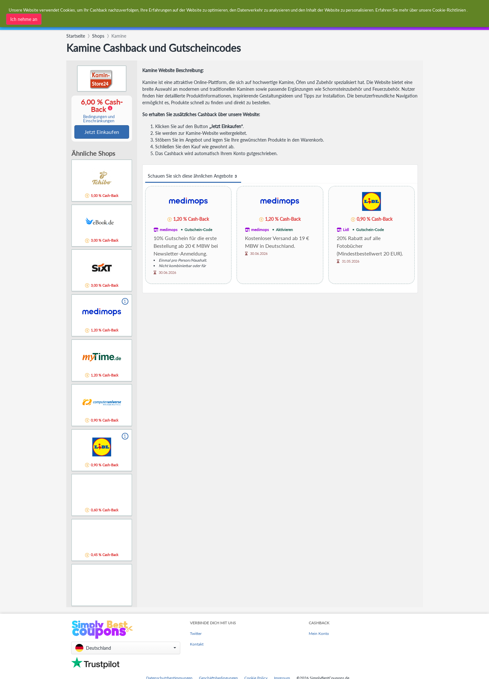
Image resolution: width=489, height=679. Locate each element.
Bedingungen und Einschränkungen (99, 119)
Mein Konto (319, 634)
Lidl (346, 229)
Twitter (196, 634)
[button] (125, 648)
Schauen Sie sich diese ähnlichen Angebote (193, 176)
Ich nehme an (23, 19)
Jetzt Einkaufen (101, 132)
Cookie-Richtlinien (449, 9)
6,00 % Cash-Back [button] (99, 111)
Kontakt (196, 644)
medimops (168, 229)
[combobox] (153, 25)
